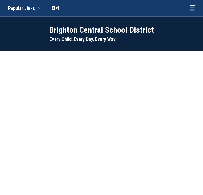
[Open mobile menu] (192, 8)
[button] (24, 8)
